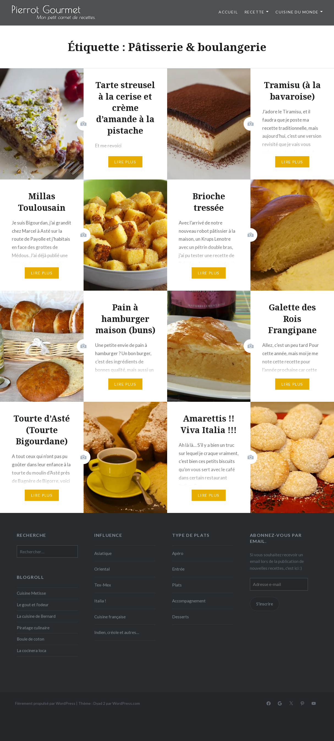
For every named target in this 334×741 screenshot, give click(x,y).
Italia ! (100, 600)
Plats (177, 584)
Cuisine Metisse (31, 593)
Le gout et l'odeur (33, 604)
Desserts (180, 616)
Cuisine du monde (296, 12)
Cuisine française (110, 616)
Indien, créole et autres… (116, 632)
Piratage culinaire (33, 627)
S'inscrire (264, 603)
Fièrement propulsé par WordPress (45, 703)
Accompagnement (189, 600)
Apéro (177, 553)
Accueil (228, 12)
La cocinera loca (31, 650)
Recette (254, 12)
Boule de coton (30, 638)
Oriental (102, 568)
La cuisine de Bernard (36, 616)
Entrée (178, 568)
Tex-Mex (102, 584)
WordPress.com (126, 703)
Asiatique (103, 553)
